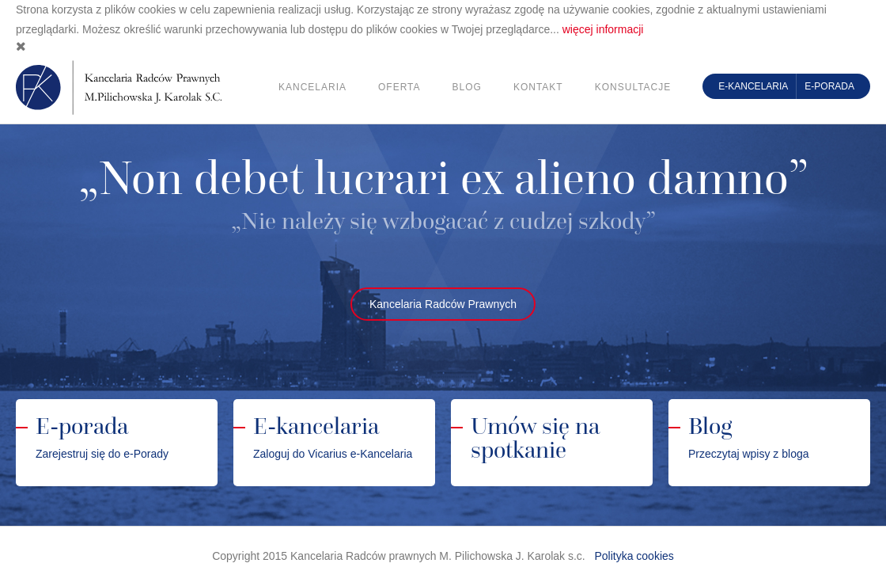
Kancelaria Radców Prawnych (443, 304)
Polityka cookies (633, 556)
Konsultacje (633, 87)
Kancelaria (312, 87)
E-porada (829, 86)
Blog (467, 87)
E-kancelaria (753, 86)
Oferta (399, 87)
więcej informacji (603, 29)
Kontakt (538, 87)
